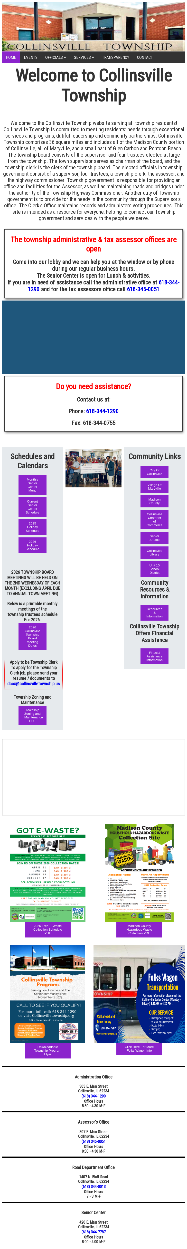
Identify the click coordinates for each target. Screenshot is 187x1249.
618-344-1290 (102, 411)
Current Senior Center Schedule (32, 507)
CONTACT (145, 57)
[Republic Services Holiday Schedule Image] (139, 994)
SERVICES (84, 57)
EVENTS (30, 57)
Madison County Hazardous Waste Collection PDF (139, 929)
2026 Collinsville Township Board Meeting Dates (32, 636)
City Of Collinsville (154, 472)
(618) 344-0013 (94, 1186)
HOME (11, 57)
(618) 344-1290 (94, 1096)
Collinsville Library (154, 552)
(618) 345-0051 (94, 1141)
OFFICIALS (55, 57)
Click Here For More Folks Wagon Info (139, 1048)
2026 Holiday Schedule (32, 545)
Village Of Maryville (155, 486)
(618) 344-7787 (94, 1232)
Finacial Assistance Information (154, 656)
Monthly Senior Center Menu (32, 485)
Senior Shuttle (155, 538)
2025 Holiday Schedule (32, 527)
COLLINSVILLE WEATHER (93, 321)
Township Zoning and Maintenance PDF (33, 715)
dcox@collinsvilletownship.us (33, 683)
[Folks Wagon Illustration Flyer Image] (48, 873)
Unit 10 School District (154, 569)
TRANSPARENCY (115, 57)
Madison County (154, 501)
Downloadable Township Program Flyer (47, 1050)
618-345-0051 (143, 289)
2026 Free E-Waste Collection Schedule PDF (47, 929)
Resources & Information (154, 612)
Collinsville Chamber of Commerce (154, 519)
